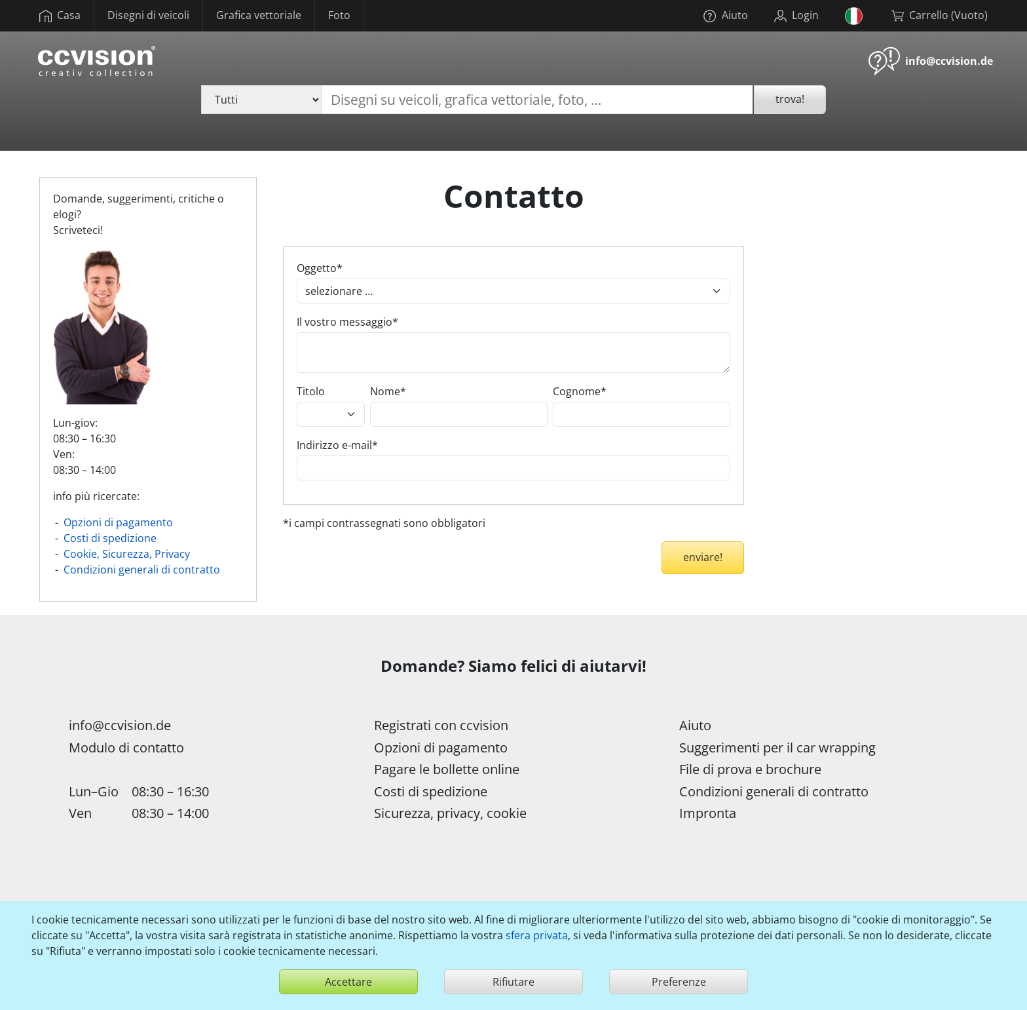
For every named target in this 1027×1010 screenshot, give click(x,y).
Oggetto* (320, 268)
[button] (855, 15)
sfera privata (537, 935)
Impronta (707, 813)
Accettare (348, 982)
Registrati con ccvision (441, 725)
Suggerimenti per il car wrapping (777, 747)
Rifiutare (513, 982)
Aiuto (695, 725)
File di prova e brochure (750, 769)
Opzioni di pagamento (118, 522)
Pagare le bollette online (446, 769)
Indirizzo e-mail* (337, 445)
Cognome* (580, 391)
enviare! (702, 557)
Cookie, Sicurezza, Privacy (127, 554)
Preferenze (679, 982)
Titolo (311, 391)
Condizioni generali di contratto (142, 569)
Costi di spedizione (110, 538)
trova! (789, 99)
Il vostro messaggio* (347, 322)
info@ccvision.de (949, 61)
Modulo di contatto (126, 747)
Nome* (388, 391)
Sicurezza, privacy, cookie (450, 813)
